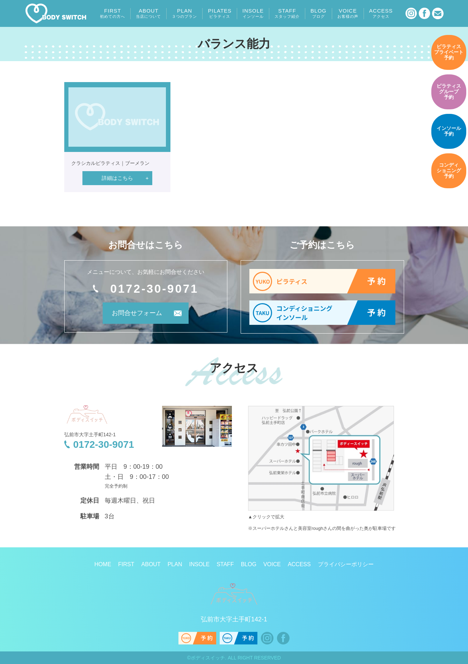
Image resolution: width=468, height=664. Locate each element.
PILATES (220, 13)
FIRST (112, 13)
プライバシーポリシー (346, 564)
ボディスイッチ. (208, 658)
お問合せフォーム (136, 313)
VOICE (347, 13)
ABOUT (148, 13)
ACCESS (381, 13)
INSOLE (253, 13)
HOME (102, 564)
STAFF (287, 13)
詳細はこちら (117, 178)
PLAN (184, 13)
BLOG (318, 13)
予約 (448, 52)
